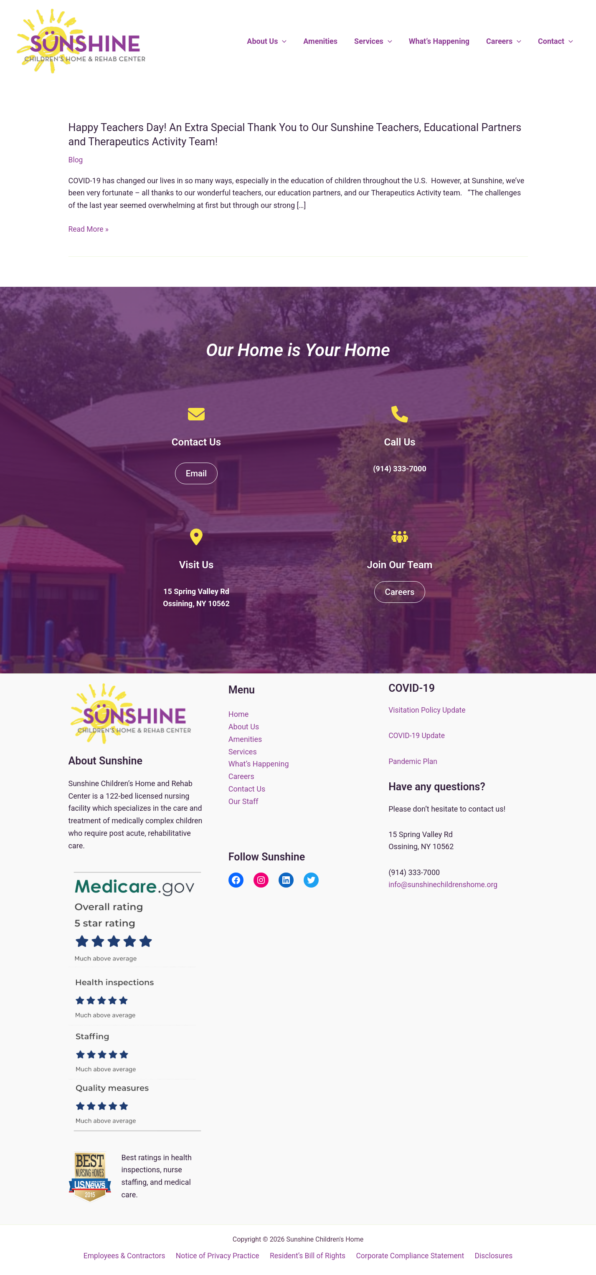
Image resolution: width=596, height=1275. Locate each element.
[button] (291, 41)
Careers (506, 41)
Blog (76, 159)
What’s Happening (443, 41)
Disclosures (492, 1256)
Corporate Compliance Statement (410, 1256)
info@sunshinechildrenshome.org (444, 884)
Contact (556, 41)
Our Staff (243, 801)
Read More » (89, 229)
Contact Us (246, 788)
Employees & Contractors (126, 1256)
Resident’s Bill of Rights (308, 1256)
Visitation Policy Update (428, 710)
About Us (276, 41)
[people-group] (399, 537)
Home (238, 714)
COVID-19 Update (417, 735)
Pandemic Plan (413, 761)
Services (379, 41)
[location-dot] (196, 537)
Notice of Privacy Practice (218, 1256)
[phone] (399, 414)
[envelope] (196, 414)
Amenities (328, 41)
